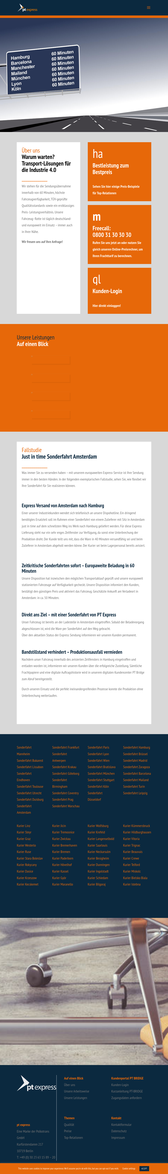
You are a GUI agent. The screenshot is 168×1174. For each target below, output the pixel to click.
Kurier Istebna (132, 884)
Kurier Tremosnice (63, 832)
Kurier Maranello (62, 884)
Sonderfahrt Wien (99, 760)
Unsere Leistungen (75, 1097)
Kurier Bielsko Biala (135, 877)
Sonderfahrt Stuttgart (101, 780)
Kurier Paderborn (62, 858)
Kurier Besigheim (98, 858)
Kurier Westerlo (26, 845)
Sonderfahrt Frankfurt (65, 747)
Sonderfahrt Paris (98, 747)
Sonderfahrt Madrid (135, 760)
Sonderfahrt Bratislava (102, 767)
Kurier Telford (131, 864)
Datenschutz (119, 1131)
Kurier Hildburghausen (137, 832)
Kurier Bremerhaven (64, 845)
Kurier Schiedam (98, 877)
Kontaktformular (121, 1124)
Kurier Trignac (131, 845)
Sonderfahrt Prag (62, 799)
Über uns (69, 1084)
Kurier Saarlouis (97, 845)
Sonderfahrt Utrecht (29, 793)
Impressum (118, 1137)
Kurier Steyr (24, 832)
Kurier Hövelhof (62, 864)
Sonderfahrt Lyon (98, 754)
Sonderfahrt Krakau (64, 767)
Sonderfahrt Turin (134, 786)
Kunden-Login (120, 1084)
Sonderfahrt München (101, 773)
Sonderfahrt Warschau (65, 806)
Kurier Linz (23, 825)
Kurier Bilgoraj (97, 884)
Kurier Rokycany (27, 864)
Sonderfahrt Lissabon (30, 767)
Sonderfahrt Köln (98, 786)
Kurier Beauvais (133, 851)
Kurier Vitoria (131, 838)
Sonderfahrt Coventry (65, 793)
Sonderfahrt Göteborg (65, 773)
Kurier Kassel (60, 871)
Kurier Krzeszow (27, 877)
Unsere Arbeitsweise (76, 1091)
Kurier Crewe (131, 858)
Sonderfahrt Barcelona (137, 773)
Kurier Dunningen (99, 864)
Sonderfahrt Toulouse (30, 786)
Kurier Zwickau (61, 838)
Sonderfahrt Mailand (136, 780)
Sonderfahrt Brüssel (135, 754)
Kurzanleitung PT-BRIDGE (127, 1091)
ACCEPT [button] (144, 1168)
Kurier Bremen (61, 851)
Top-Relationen (73, 1137)
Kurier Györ (59, 877)
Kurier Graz (24, 838)
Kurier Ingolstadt (98, 871)
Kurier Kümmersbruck (136, 825)
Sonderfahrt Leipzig (135, 793)
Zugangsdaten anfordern (126, 1097)
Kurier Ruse (24, 851)
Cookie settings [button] (128, 1168)
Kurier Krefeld (96, 832)
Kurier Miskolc (132, 871)
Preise (68, 1131)
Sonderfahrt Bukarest (30, 760)
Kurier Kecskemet (27, 884)
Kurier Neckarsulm (99, 851)
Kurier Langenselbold (101, 838)
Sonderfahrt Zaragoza (136, 767)
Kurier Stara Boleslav (30, 858)
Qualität (69, 1124)
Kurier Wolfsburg (98, 825)
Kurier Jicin (59, 825)
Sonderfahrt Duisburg (30, 799)
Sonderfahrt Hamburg (136, 747)
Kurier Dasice (25, 871)
